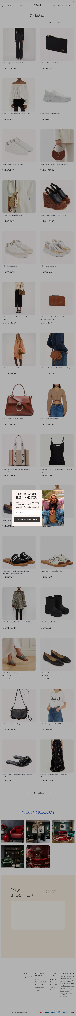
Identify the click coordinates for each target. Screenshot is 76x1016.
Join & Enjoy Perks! (27, 519)
